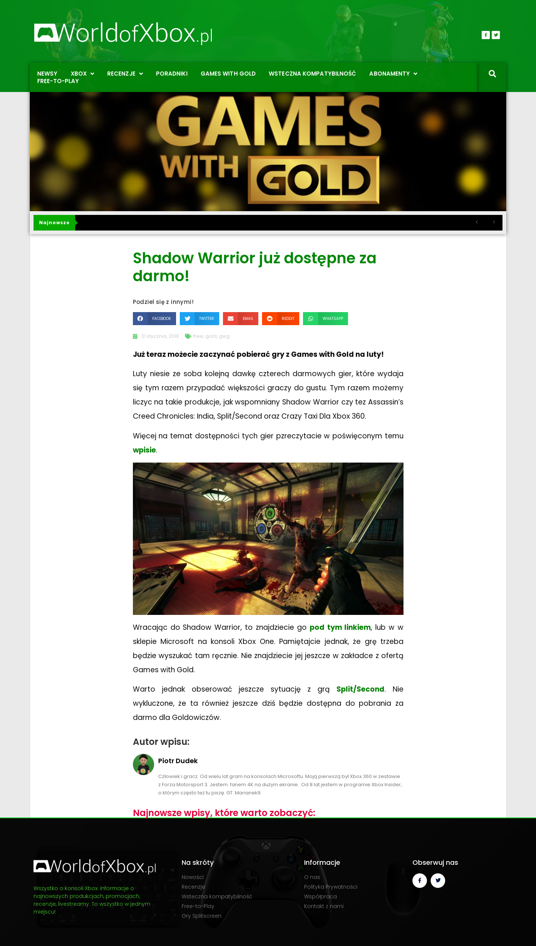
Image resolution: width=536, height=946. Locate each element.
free (198, 336)
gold (211, 336)
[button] (154, 318)
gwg (224, 336)
